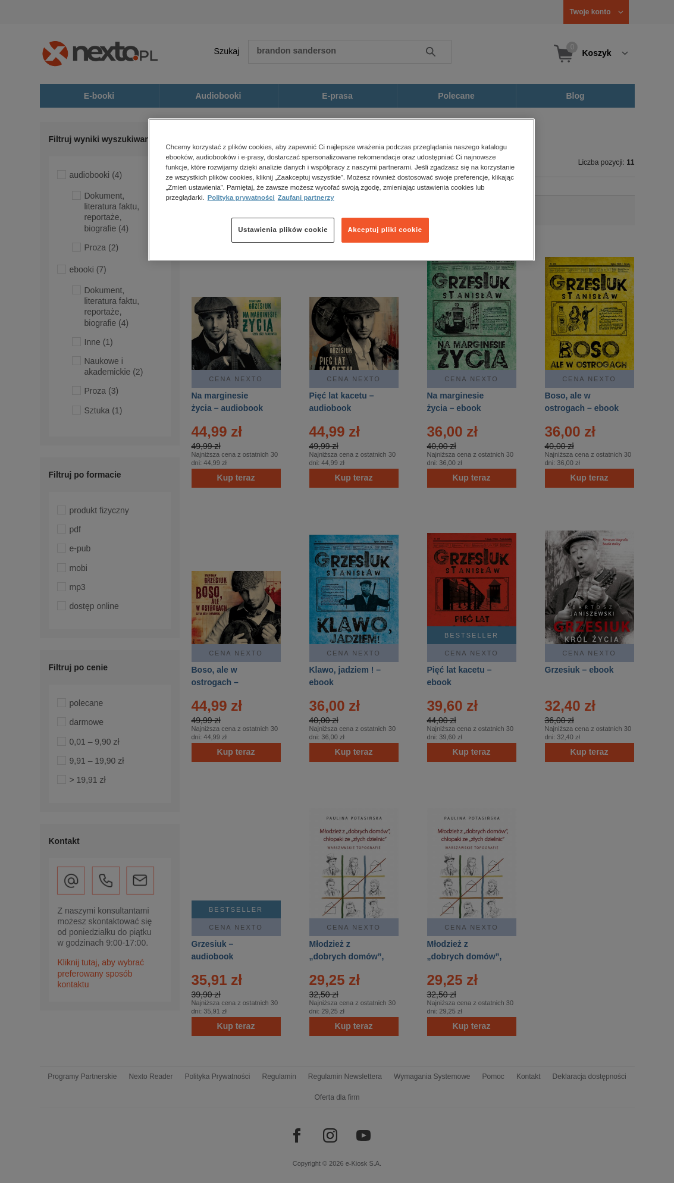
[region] (341, 189)
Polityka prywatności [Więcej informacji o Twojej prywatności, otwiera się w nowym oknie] (241, 197)
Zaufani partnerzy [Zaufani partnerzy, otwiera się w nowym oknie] (306, 197)
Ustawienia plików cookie (283, 229)
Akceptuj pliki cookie (385, 229)
